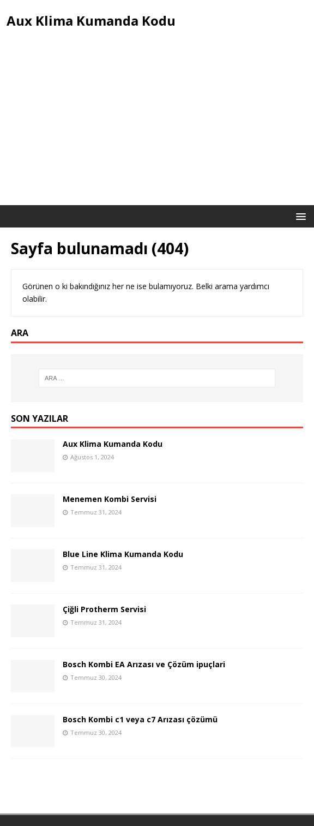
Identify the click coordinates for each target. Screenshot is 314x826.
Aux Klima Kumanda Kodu (112, 444)
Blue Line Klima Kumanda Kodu (123, 554)
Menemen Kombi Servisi (109, 499)
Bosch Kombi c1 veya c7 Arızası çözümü (140, 719)
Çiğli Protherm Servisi (104, 609)
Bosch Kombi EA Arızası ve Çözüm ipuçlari (144, 664)
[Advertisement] (157, 123)
